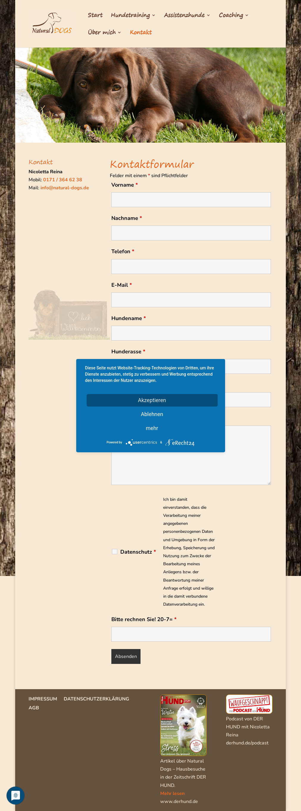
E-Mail (121, 285)
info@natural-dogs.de (64, 188)
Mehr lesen (172, 793)
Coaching (231, 16)
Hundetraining (130, 16)
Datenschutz (138, 552)
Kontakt (141, 33)
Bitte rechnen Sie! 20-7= (144, 619)
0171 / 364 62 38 (62, 180)
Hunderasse (128, 351)
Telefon (122, 251)
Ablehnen (152, 414)
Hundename (128, 318)
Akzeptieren (152, 400)
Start (95, 16)
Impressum (43, 699)
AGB (34, 708)
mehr (152, 428)
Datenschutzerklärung (96, 699)
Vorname (124, 184)
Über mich (102, 33)
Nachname (126, 218)
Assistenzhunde (184, 16)
